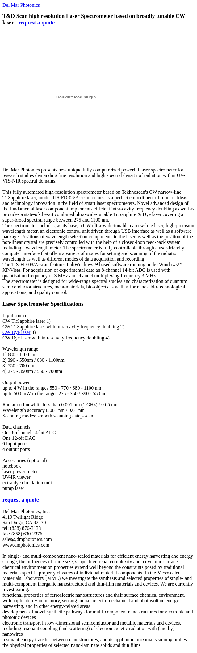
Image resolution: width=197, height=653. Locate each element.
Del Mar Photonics (21, 5)
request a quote (37, 22)
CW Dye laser (16, 332)
